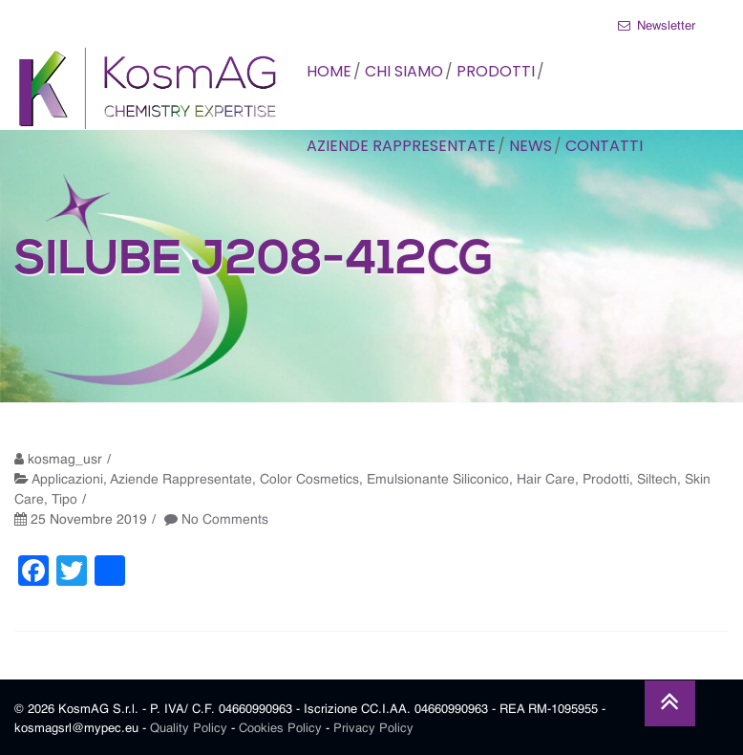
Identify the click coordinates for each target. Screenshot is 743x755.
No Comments (224, 520)
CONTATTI (604, 146)
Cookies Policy (280, 729)
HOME (329, 71)
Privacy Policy (373, 729)
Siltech (657, 479)
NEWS (530, 146)
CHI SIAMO (404, 71)
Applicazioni (67, 479)
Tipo (64, 500)
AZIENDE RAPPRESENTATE (401, 146)
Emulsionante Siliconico (438, 479)
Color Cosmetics (309, 479)
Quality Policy (188, 729)
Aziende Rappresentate (181, 479)
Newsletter (656, 25)
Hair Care (546, 479)
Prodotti (606, 479)
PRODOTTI (495, 71)
